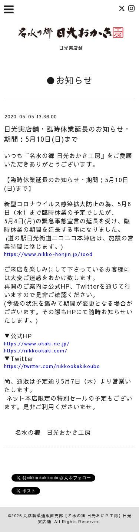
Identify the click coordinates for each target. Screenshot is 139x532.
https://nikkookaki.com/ (35, 350)
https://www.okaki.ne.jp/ (37, 343)
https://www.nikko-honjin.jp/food (48, 254)
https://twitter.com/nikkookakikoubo (52, 366)
